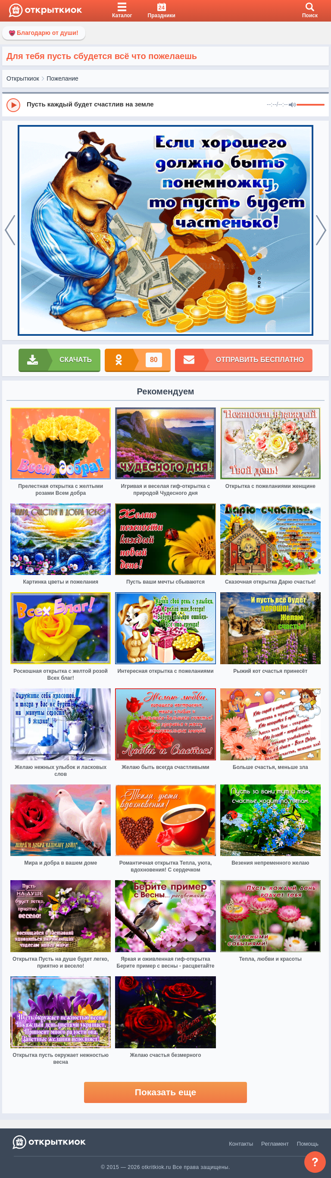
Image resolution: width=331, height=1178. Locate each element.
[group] (165, 104)
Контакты (241, 1144)
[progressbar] (311, 105)
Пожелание (62, 78)
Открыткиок (22, 78)
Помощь (308, 1144)
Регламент (275, 1144)
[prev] (10, 230)
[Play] (13, 105)
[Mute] (292, 105)
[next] (321, 230)
